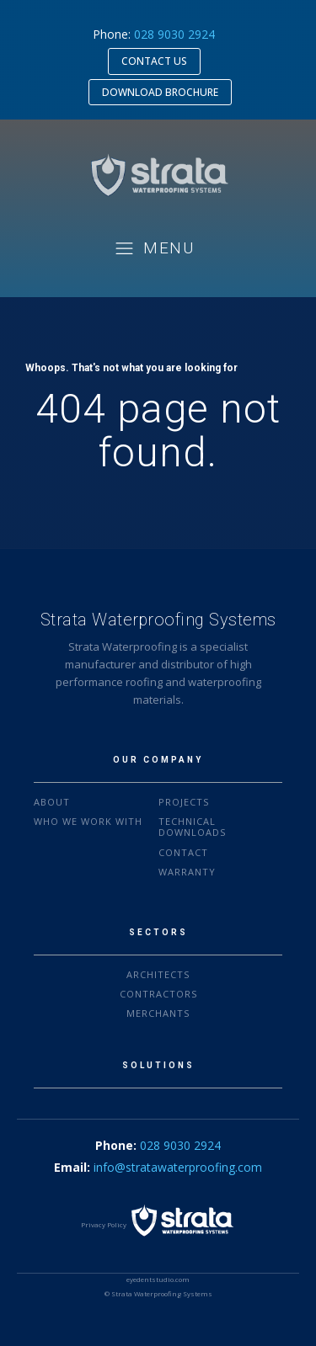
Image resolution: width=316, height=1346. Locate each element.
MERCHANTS (158, 1013)
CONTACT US (154, 61)
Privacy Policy (103, 1224)
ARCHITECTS (158, 974)
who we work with (88, 821)
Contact (183, 852)
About (52, 801)
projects (183, 801)
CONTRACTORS (158, 993)
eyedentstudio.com (158, 1279)
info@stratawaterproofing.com (178, 1167)
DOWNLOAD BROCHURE (160, 92)
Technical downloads (192, 827)
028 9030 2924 (174, 34)
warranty (187, 871)
